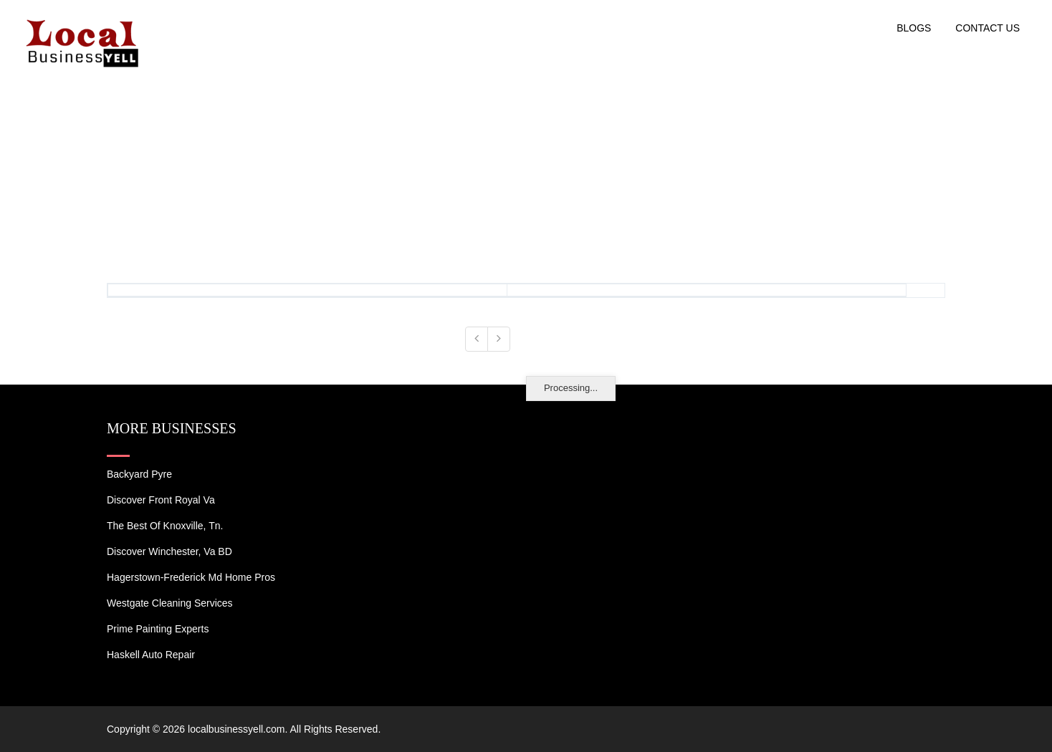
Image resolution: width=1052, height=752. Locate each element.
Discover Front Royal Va (161, 500)
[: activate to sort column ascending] (307, 290)
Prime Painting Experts (158, 629)
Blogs (913, 28)
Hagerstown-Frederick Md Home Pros (191, 577)
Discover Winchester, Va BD (169, 551)
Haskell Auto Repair (151, 654)
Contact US (987, 28)
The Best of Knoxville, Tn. (165, 525)
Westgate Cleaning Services (170, 603)
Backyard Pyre (139, 474)
